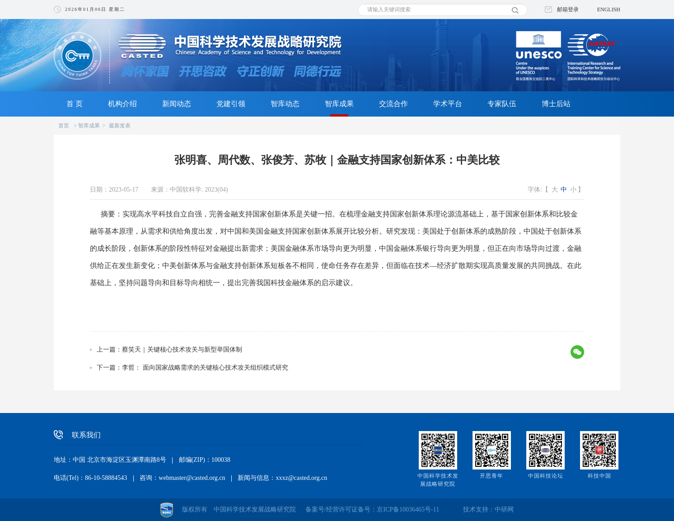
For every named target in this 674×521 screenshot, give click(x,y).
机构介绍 (122, 104)
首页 (63, 125)
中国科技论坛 (545, 476)
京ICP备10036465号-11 (408, 509)
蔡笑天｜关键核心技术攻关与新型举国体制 (182, 349)
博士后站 (556, 104)
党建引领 (230, 104)
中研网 (504, 509)
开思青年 (491, 476)
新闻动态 (176, 104)
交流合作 (393, 104)
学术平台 (447, 104)
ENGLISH (608, 9)
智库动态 (285, 104)
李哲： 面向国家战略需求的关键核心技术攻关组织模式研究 (205, 367)
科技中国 (599, 476)
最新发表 (120, 125)
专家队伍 (501, 104)
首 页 (74, 104)
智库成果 (339, 104)
